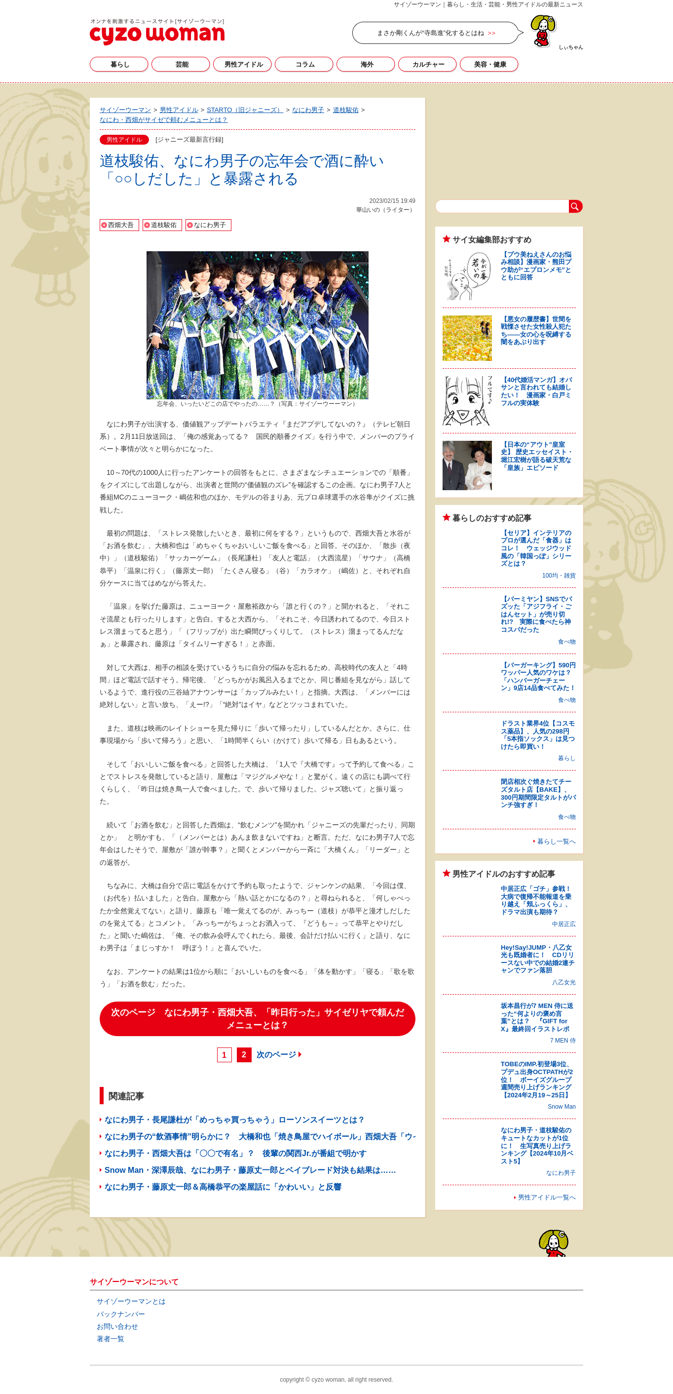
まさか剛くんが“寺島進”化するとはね (430, 33)
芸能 (182, 64)
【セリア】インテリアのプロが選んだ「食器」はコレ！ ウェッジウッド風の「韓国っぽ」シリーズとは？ (536, 548)
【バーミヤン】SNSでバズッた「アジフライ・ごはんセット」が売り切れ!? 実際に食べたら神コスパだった (536, 614)
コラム (305, 64)
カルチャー (428, 64)
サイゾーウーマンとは (131, 1301)
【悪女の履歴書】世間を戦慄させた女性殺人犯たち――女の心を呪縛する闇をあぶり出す (536, 330)
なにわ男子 (210, 225)
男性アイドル (243, 64)
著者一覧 (110, 1339)
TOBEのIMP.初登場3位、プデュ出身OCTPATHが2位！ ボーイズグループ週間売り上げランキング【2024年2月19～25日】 (537, 1079)
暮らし (120, 64)
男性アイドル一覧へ (547, 1197)
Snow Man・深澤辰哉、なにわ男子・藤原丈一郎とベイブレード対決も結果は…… (250, 1170)
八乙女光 (564, 982)
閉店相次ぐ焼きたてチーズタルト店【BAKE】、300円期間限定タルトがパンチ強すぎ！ (538, 793)
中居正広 (564, 924)
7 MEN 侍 (563, 1040)
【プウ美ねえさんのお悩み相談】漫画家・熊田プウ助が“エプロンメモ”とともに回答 (536, 266)
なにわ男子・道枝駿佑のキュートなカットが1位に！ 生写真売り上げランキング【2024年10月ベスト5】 (537, 1145)
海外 (367, 64)
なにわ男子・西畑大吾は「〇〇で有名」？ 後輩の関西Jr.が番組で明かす (236, 1153)
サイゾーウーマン (157, 32)
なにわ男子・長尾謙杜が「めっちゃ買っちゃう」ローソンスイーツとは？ (235, 1120)
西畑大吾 (121, 225)
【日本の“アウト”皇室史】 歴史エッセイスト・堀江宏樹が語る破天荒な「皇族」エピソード (537, 456)
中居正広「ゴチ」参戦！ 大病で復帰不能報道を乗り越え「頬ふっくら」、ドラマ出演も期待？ (539, 900)
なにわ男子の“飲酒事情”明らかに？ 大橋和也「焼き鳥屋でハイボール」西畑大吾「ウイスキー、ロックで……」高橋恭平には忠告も (341, 1136)
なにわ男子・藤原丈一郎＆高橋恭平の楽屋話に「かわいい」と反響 (223, 1187)
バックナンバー (121, 1314)
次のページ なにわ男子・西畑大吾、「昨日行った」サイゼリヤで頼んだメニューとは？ (257, 1018)
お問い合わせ (117, 1326)
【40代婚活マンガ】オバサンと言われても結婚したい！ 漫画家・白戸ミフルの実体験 (536, 391)
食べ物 (567, 641)
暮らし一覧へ (556, 841)
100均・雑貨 (559, 575)
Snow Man (562, 1106)
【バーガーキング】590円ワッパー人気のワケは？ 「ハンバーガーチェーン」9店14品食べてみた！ (539, 676)
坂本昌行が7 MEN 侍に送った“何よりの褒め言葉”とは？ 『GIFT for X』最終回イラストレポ (537, 1017)
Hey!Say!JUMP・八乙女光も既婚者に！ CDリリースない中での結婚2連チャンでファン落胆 (538, 959)
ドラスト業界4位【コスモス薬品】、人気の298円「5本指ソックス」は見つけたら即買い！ (538, 735)
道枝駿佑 (164, 225)
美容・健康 (490, 64)
